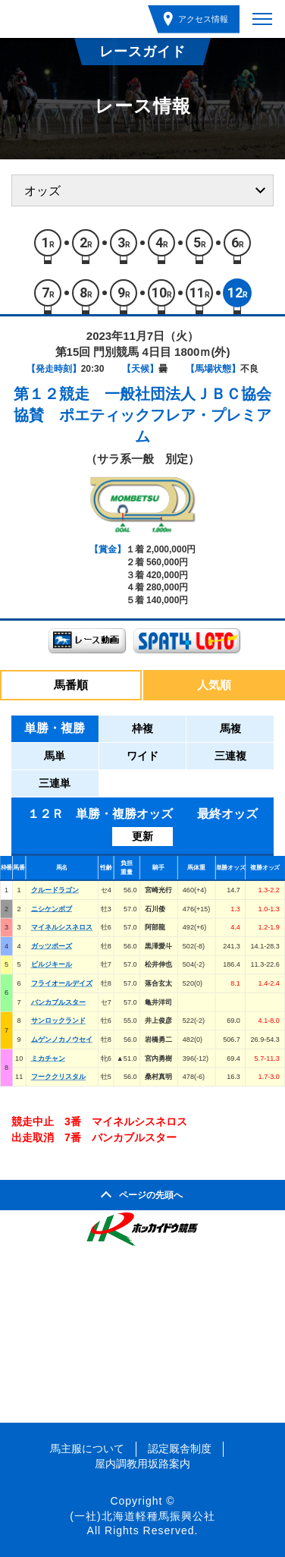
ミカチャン (48, 1058)
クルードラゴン (55, 890)
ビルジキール (51, 964)
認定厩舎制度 (179, 1448)
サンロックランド (58, 1020)
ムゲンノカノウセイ (62, 1039)
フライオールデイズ (62, 983)
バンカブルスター (58, 1001)
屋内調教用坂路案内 (142, 1464)
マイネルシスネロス (62, 927)
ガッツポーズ (51, 945)
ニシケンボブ (51, 908)
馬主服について (87, 1448)
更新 (142, 836)
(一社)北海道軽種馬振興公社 (142, 1516)
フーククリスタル (58, 1076)
